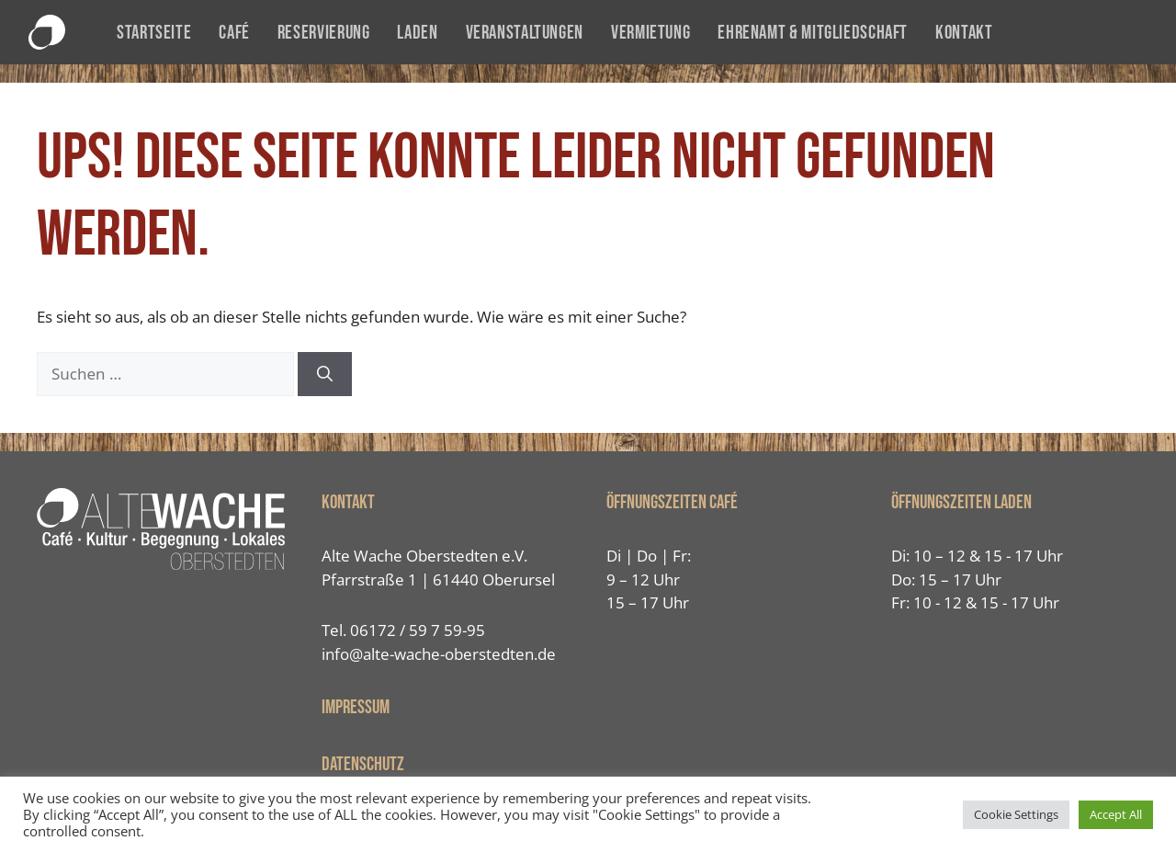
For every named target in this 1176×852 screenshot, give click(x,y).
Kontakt (963, 32)
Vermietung (650, 32)
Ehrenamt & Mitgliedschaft (813, 32)
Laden (417, 32)
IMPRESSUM (356, 707)
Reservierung (323, 32)
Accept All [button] (1116, 814)
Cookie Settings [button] (1016, 814)
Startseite (154, 32)
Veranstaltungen (524, 32)
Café (234, 32)
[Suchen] (325, 374)
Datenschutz (363, 764)
